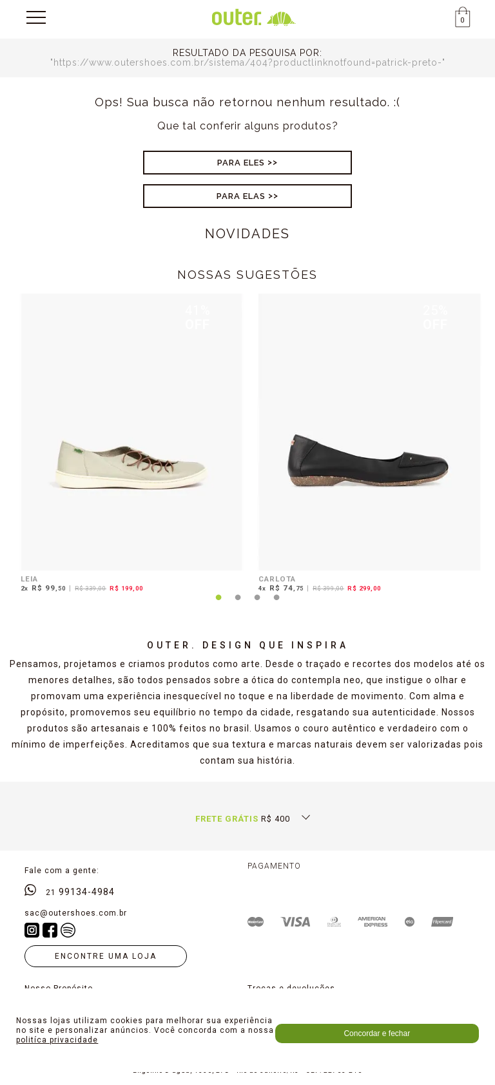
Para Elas (241, 196)
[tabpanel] (129, 445)
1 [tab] (218, 605)
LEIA (29, 578)
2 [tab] (237, 605)
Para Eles (241, 162)
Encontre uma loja (106, 956)
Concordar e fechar (377, 1033)
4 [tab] (276, 605)
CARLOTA (277, 578)
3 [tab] (257, 605)
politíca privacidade (57, 1039)
